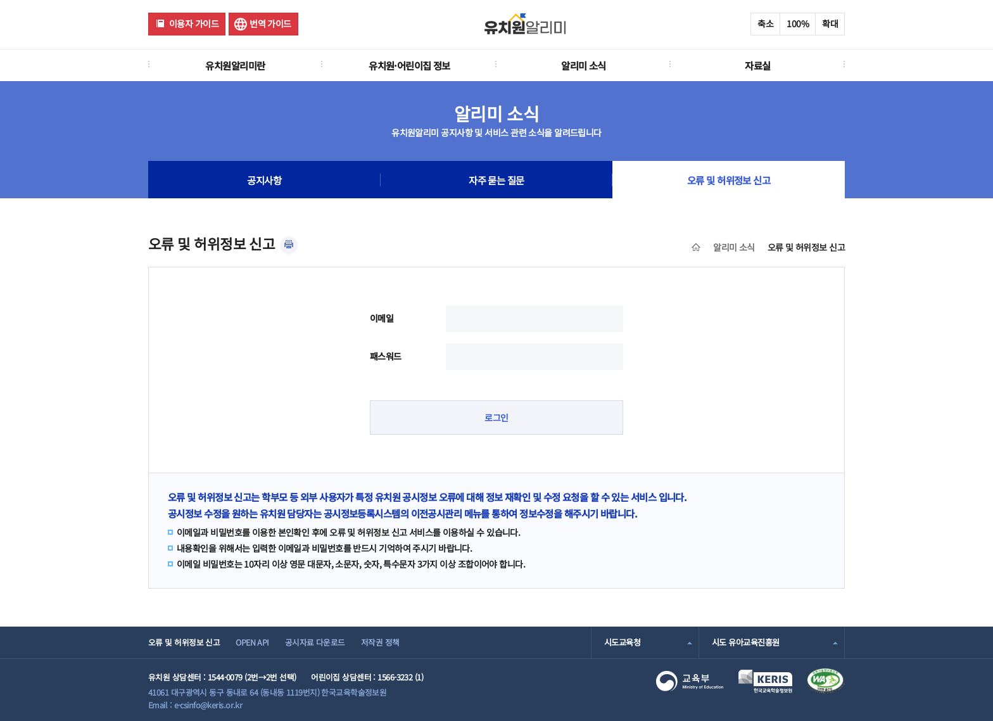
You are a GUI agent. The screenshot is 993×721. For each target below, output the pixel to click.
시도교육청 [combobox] (622, 642)
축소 (765, 23)
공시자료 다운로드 (315, 642)
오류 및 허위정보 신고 (728, 180)
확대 (830, 23)
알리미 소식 (583, 65)
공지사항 (264, 180)
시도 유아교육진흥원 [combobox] (745, 642)
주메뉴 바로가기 (0, 0)
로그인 (496, 417)
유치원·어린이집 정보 (409, 65)
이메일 (381, 318)
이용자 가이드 (193, 23)
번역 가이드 (270, 23)
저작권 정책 (380, 642)
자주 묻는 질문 (496, 180)
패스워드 (386, 356)
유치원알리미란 (235, 65)
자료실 (757, 65)
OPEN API (252, 642)
